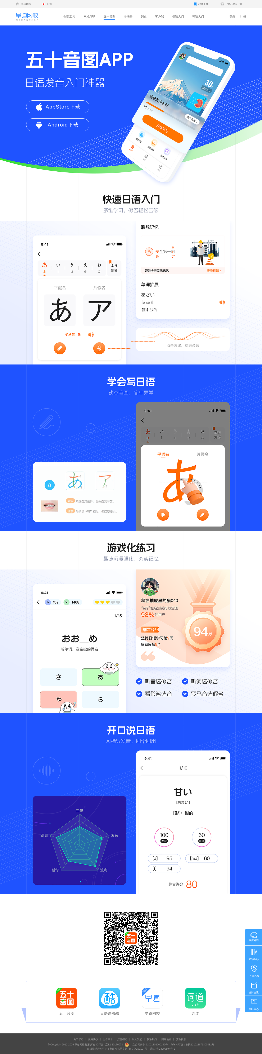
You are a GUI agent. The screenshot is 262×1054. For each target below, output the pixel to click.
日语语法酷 (109, 1013)
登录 (232, 16)
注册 (243, 16)
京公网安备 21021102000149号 (149, 1044)
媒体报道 (122, 1039)
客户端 (159, 16)
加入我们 (137, 1039)
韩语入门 (198, 16)
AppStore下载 (63, 107)
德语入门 (178, 16)
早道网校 (26, 4)
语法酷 (128, 16)
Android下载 (63, 125)
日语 (49, 4)
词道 (144, 16)
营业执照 (181, 1039)
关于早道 (78, 1039)
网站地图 (166, 1039)
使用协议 (93, 1039)
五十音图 (109, 16)
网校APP (89, 16)
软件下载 (203, 4)
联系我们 (152, 1039)
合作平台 (108, 1039)
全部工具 (69, 16)
